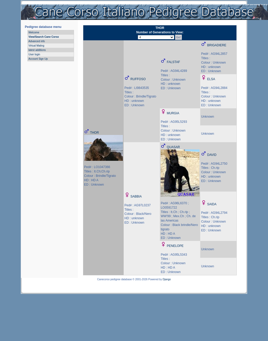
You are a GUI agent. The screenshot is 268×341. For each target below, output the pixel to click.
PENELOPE (175, 246)
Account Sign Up (38, 58)
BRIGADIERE (216, 45)
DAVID (212, 155)
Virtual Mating (36, 45)
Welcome (33, 32)
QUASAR (173, 147)
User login (34, 54)
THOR (94, 132)
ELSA (211, 79)
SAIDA (212, 204)
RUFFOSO (138, 79)
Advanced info (36, 41)
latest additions (37, 50)
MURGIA (173, 113)
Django (167, 279)
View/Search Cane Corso (43, 36)
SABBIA (136, 196)
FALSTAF (173, 62)
